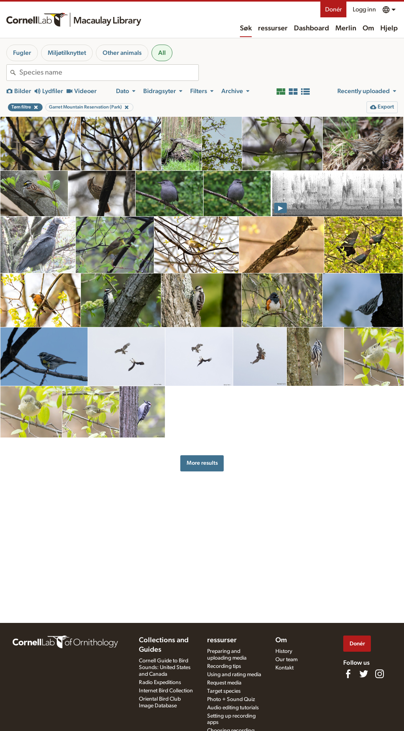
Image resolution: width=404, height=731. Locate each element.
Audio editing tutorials (233, 707)
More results (202, 463)
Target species (224, 691)
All (162, 53)
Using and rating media (234, 674)
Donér (333, 9)
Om (368, 28)
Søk (246, 28)
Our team (286, 659)
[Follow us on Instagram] (379, 674)
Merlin (345, 28)
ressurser (273, 28)
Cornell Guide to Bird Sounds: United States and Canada (165, 667)
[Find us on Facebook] (348, 674)
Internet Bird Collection (166, 691)
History (283, 651)
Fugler (22, 53)
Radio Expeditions (160, 682)
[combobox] (108, 72)
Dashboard (311, 28)
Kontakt (284, 668)
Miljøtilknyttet (67, 53)
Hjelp (389, 28)
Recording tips (224, 666)
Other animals (122, 53)
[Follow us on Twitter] (363, 674)
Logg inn (364, 9)
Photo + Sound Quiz (231, 699)
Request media (224, 683)
